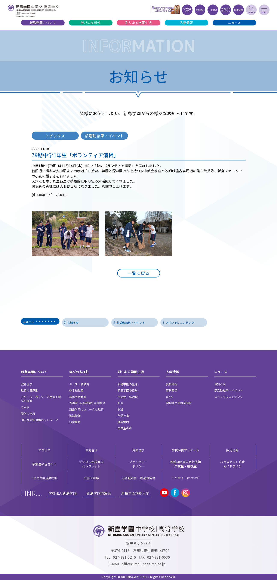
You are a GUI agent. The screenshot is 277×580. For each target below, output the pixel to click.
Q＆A (169, 397)
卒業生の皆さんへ (44, 464)
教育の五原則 (29, 390)
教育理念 (27, 384)
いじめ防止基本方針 (44, 478)
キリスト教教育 (79, 384)
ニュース (234, 22)
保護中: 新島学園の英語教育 (87, 403)
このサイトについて (185, 478)
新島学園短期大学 (135, 493)
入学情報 (186, 22)
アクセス (44, 450)
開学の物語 (28, 413)
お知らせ (73, 322)
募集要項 (172, 390)
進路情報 (75, 416)
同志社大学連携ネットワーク (39, 420)
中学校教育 (76, 390)
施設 (120, 409)
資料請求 (138, 450)
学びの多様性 (90, 22)
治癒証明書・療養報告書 (138, 478)
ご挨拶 (25, 407)
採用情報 (232, 450)
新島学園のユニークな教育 (86, 409)
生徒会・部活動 (128, 397)
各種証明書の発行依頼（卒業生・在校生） (185, 464)
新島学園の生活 (128, 384)
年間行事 (123, 416)
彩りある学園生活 (138, 22)
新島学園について (43, 22)
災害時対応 (91, 478)
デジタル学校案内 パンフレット (91, 464)
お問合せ (91, 450)
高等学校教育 (77, 397)
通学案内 (123, 422)
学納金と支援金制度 (179, 403)
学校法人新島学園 (63, 493)
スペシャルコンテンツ (180, 322)
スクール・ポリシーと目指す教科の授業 (41, 399)
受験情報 (172, 384)
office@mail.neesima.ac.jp (143, 563)
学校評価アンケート (185, 450)
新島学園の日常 (128, 390)
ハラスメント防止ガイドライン (232, 464)
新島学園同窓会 (99, 493)
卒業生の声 (125, 428)
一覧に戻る (139, 273)
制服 (120, 403)
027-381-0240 (124, 557)
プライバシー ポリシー (138, 464)
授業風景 (75, 422)
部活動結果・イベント (131, 322)
